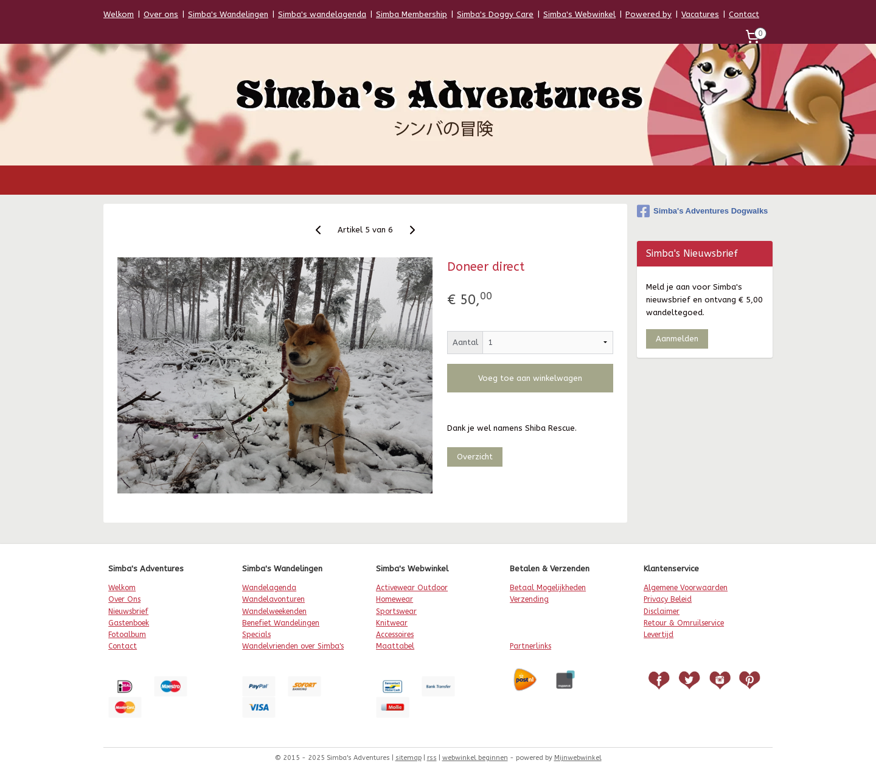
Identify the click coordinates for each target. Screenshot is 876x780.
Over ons (161, 14)
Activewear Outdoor (412, 587)
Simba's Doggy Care (495, 14)
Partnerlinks (530, 646)
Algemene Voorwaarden (686, 587)
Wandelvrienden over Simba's (293, 646)
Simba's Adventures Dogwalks (702, 211)
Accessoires (395, 634)
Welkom (118, 14)
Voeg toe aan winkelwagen (530, 378)
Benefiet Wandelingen (280, 623)
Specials (256, 634)
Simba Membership (411, 14)
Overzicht (475, 456)
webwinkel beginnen (475, 758)
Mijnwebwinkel (578, 758)
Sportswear (396, 611)
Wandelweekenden (274, 611)
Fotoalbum (127, 634)
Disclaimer (662, 611)
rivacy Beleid (669, 599)
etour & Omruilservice (686, 623)
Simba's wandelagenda (322, 14)
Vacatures (700, 14)
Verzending (529, 599)
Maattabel (395, 646)
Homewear (394, 599)
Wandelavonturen (273, 599)
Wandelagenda (269, 587)
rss (432, 758)
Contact (744, 14)
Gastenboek (128, 623)
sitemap (408, 758)
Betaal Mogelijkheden (548, 587)
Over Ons (124, 599)
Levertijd (658, 634)
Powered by (648, 14)
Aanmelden (677, 338)
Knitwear (392, 623)
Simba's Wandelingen (228, 14)
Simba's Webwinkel (579, 14)
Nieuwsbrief (128, 611)
